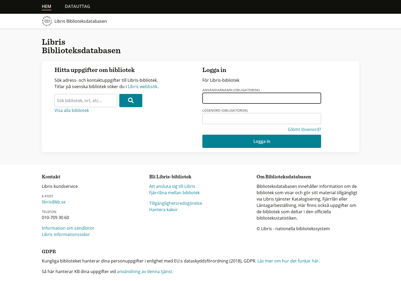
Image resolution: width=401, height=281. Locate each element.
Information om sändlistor (68, 228)
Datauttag (77, 6)
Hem (46, 6)
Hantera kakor (163, 209)
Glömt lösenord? (304, 129)
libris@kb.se (54, 202)
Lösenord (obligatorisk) (225, 110)
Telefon (49, 211)
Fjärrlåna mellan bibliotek (174, 193)
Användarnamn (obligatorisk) (231, 90)
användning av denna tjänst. (145, 271)
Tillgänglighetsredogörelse (175, 203)
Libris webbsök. (143, 86)
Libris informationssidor (66, 234)
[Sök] (130, 100)
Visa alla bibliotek (71, 110)
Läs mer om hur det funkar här (288, 261)
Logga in (261, 141)
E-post (47, 196)
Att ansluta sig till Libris (172, 186)
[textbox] (85, 100)
